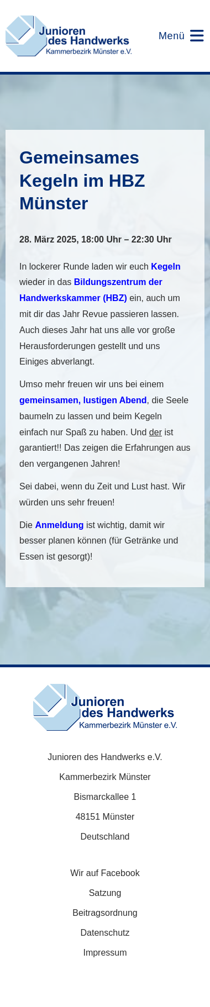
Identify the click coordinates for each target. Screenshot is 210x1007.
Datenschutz (105, 932)
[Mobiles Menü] (174, 35)
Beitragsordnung (104, 913)
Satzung (105, 893)
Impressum (105, 952)
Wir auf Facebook (104, 873)
